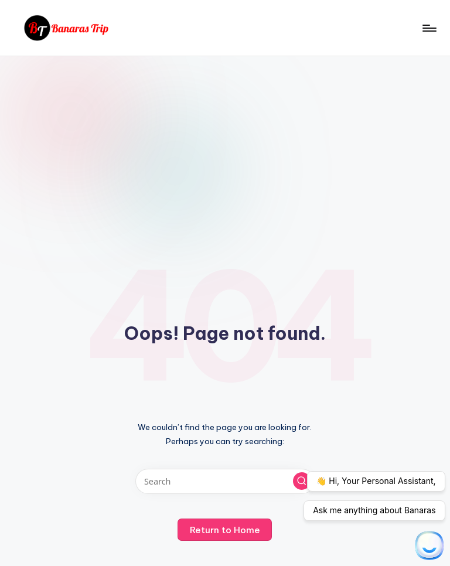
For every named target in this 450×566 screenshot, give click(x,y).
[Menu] (428, 28)
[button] (302, 481)
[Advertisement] (225, 144)
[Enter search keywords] (224, 481)
